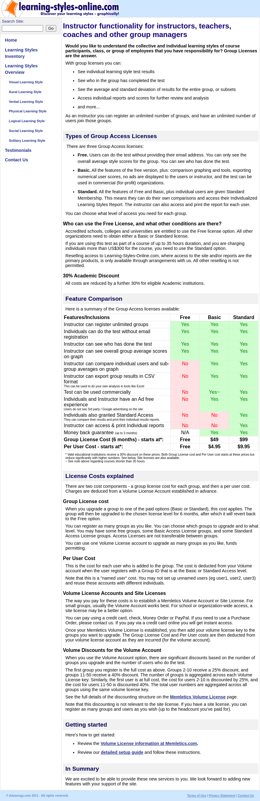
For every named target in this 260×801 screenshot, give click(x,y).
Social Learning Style (26, 131)
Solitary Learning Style (27, 140)
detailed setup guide (122, 752)
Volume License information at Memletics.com (149, 743)
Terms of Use (196, 795)
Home (11, 40)
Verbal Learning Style (26, 101)
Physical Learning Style (28, 111)
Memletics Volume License (197, 696)
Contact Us (16, 159)
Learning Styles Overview (21, 69)
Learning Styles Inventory (21, 53)
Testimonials (18, 150)
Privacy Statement (222, 795)
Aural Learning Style (25, 92)
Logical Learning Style (27, 121)
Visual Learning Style (26, 82)
